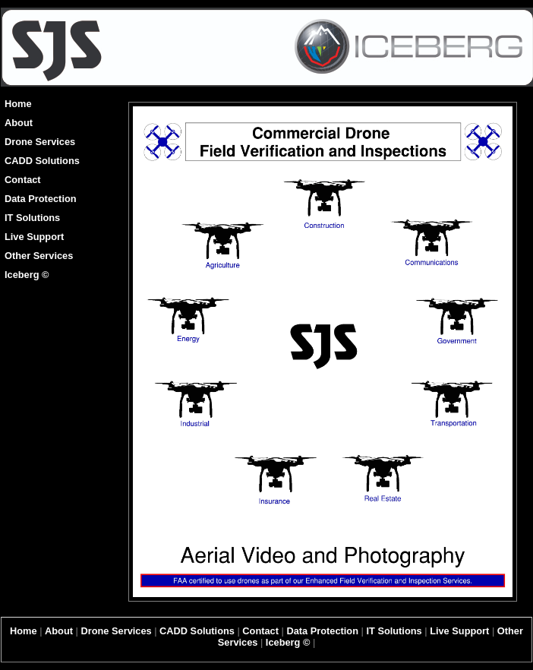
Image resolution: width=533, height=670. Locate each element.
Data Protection (41, 198)
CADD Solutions (42, 160)
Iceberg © (27, 274)
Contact (23, 179)
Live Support (34, 236)
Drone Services (40, 141)
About (19, 122)
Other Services (39, 255)
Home (18, 103)
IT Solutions (32, 217)
